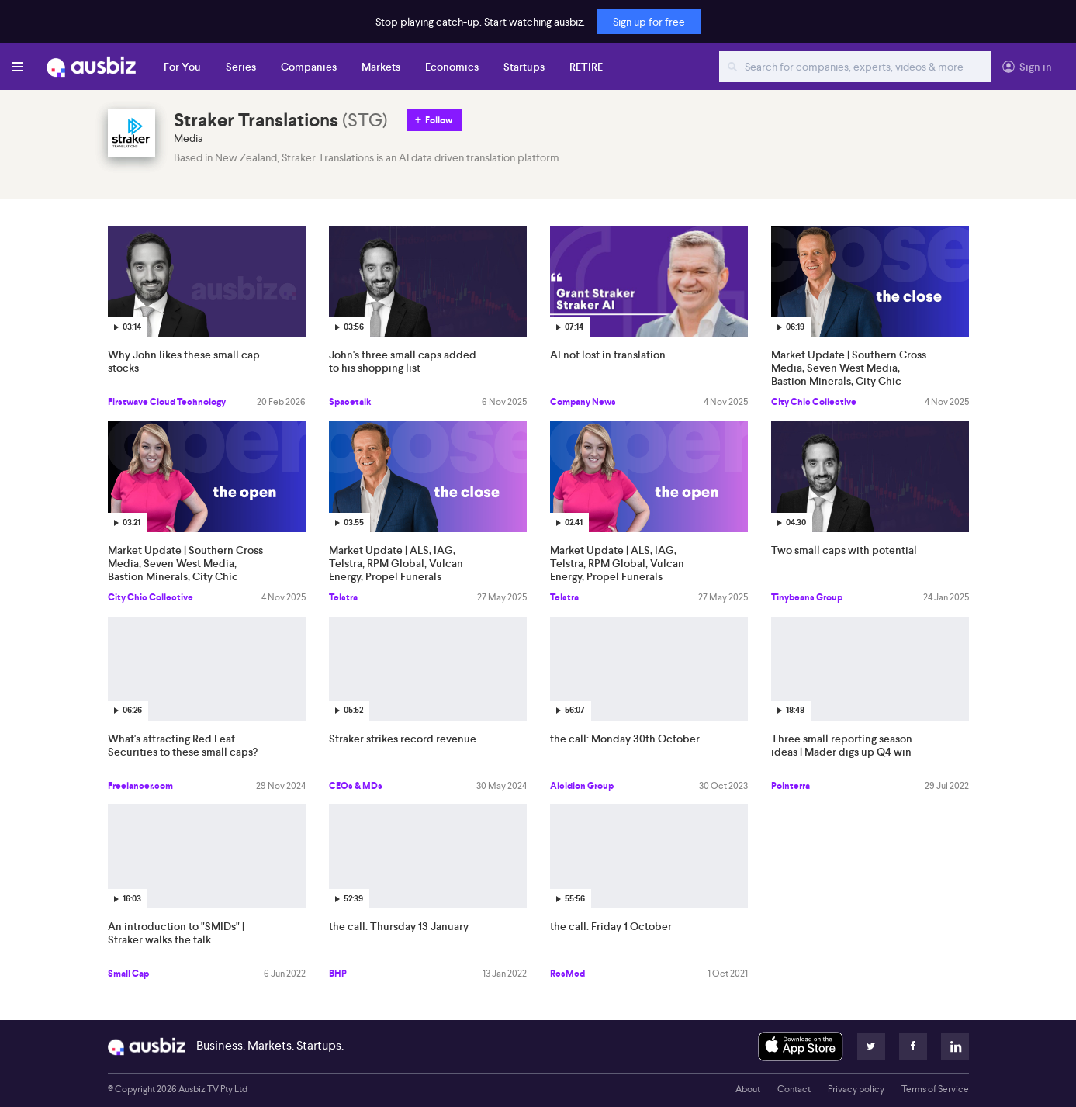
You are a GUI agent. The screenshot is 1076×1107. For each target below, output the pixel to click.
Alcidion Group (582, 786)
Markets (381, 67)
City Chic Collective (813, 402)
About (747, 1089)
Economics (452, 67)
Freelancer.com (140, 786)
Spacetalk (350, 402)
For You (182, 67)
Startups (524, 67)
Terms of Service (935, 1089)
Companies (309, 67)
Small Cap (128, 973)
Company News (583, 402)
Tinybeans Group (806, 597)
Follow (438, 120)
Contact (794, 1089)
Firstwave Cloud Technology (167, 402)
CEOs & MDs (355, 786)
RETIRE (586, 67)
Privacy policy (856, 1089)
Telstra (343, 597)
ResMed (567, 973)
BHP (338, 973)
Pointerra (790, 786)
